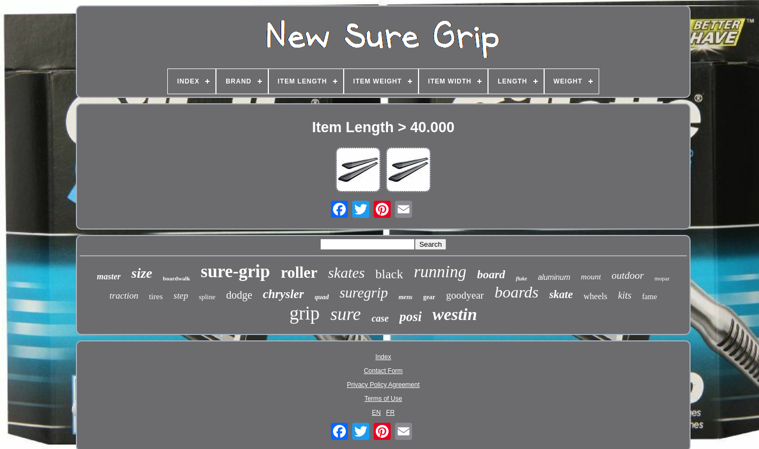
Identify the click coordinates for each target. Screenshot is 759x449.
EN (376, 412)
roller (299, 272)
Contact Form (383, 371)
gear (429, 297)
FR (390, 412)
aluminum (554, 277)
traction (124, 296)
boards (516, 292)
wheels (595, 296)
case (380, 318)
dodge (239, 295)
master (108, 276)
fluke (521, 278)
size (141, 273)
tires (156, 296)
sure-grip (235, 271)
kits (624, 295)
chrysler (283, 294)
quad (322, 297)
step (181, 296)
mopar (662, 278)
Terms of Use (383, 398)
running (440, 271)
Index (383, 357)
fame (649, 297)
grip (305, 313)
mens (406, 297)
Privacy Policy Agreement (383, 385)
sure (345, 314)
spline (207, 297)
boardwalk (176, 278)
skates (346, 272)
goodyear (465, 295)
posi (410, 316)
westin (454, 314)
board (491, 274)
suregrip (363, 293)
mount (591, 276)
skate (560, 294)
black (389, 274)
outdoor (627, 275)
